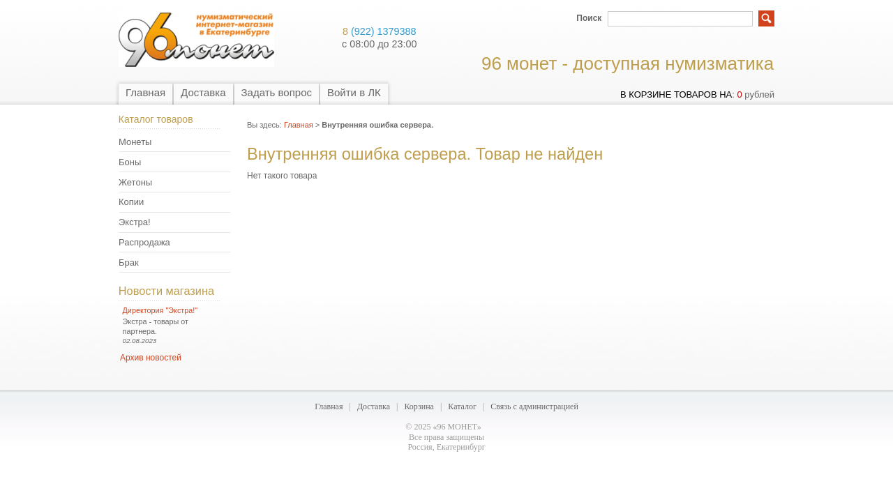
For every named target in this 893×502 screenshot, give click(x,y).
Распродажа (144, 242)
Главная (145, 92)
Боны (130, 162)
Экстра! (135, 222)
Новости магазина (166, 290)
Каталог (462, 406)
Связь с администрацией (534, 406)
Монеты (135, 142)
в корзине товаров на (676, 94)
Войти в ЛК (354, 92)
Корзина (418, 406)
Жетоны (135, 182)
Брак (129, 262)
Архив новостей (150, 358)
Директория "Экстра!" (160, 310)
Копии (131, 202)
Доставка (203, 92)
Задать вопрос (276, 92)
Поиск (588, 18)
